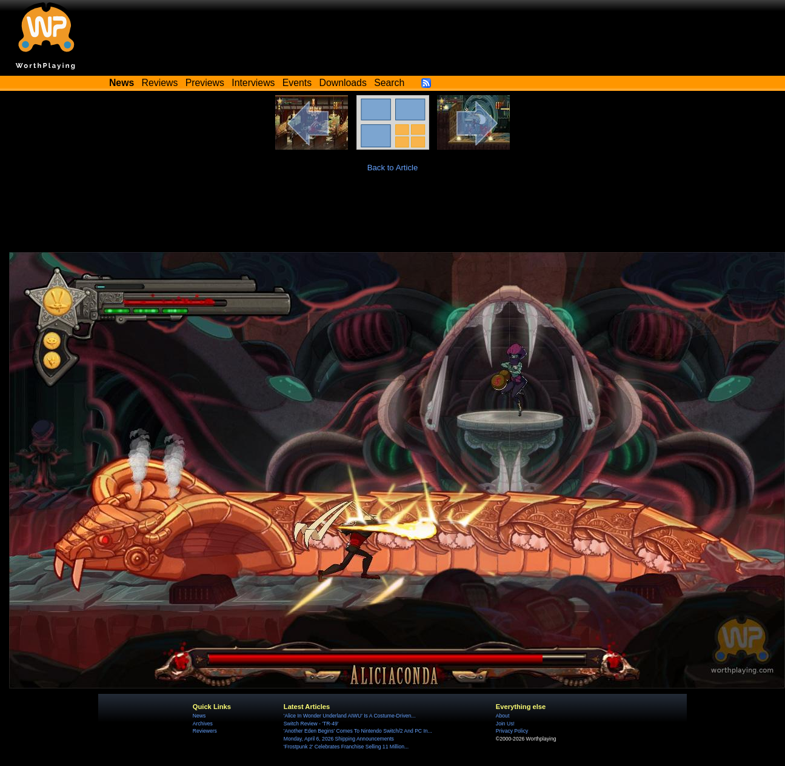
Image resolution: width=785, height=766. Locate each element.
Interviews (253, 83)
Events (297, 83)
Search (389, 83)
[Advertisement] (393, 219)
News (199, 716)
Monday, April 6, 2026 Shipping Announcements (339, 739)
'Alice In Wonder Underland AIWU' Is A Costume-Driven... (350, 716)
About (502, 716)
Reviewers (205, 731)
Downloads (343, 83)
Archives (203, 724)
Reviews (160, 83)
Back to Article (392, 167)
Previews (204, 83)
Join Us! (505, 724)
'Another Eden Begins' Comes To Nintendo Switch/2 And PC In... (358, 731)
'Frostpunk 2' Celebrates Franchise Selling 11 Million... (346, 747)
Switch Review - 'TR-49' (311, 724)
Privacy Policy (512, 731)
